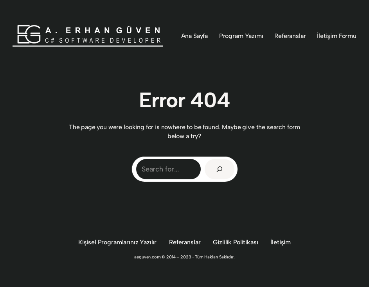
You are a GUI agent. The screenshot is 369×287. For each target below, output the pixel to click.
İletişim (280, 242)
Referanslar (184, 242)
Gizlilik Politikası (235, 242)
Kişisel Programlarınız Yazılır (117, 242)
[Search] (219, 169)
